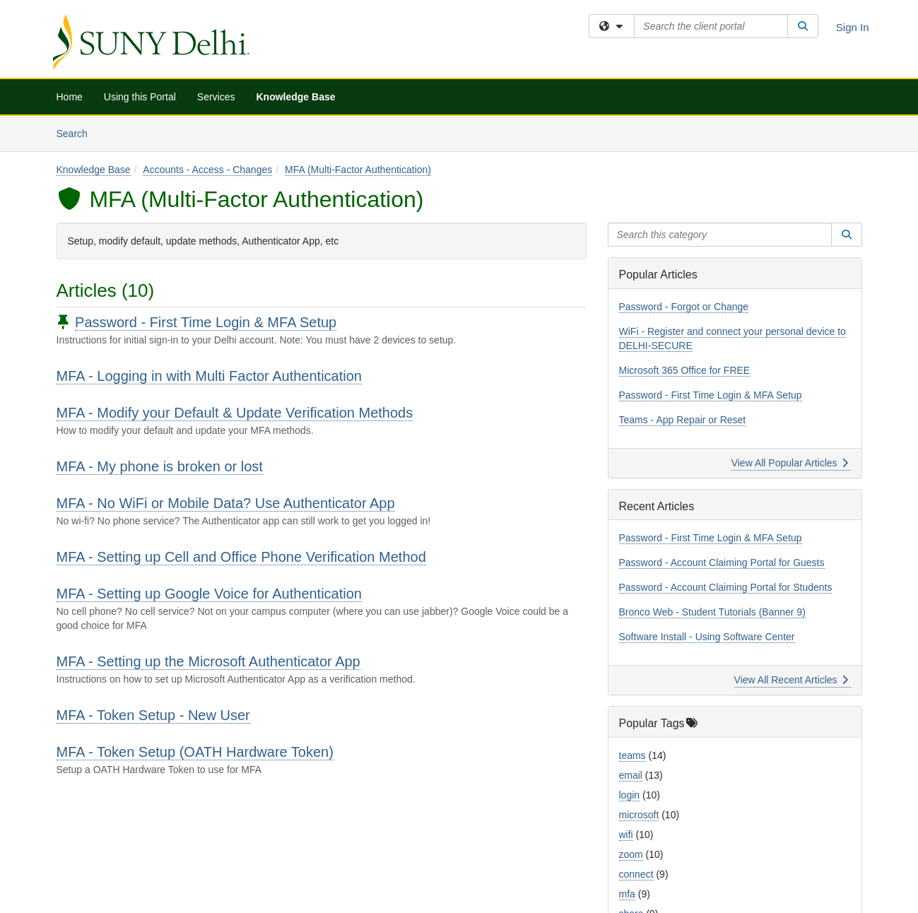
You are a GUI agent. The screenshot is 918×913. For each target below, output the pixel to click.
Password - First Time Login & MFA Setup (205, 322)
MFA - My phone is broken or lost (160, 466)
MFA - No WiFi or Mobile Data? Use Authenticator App (226, 503)
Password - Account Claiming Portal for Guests (722, 562)
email (630, 775)
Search (77, 132)
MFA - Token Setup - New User (153, 715)
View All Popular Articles (789, 463)
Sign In (852, 27)
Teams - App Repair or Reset (682, 419)
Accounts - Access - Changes (207, 169)
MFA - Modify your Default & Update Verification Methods (235, 412)
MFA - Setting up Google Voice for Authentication (210, 593)
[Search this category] (720, 235)
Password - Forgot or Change (684, 306)
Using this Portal (140, 96)
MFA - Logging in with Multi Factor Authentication (209, 376)
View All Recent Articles (791, 679)
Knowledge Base (295, 96)
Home (70, 96)
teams (632, 755)
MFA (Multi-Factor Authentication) (358, 169)
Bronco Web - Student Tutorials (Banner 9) (712, 612)
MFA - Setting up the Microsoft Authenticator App (208, 661)
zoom (631, 854)
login (629, 795)
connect (636, 874)
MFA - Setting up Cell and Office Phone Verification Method (241, 557)
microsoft (639, 814)
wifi (626, 834)
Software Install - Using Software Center (707, 636)
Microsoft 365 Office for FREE (685, 370)
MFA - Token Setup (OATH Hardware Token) (195, 752)
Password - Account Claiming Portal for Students (725, 587)
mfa (627, 894)
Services (216, 96)
